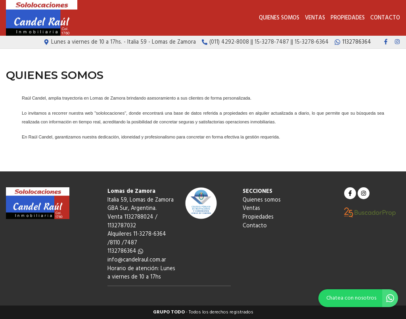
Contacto (385, 18)
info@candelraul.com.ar (136, 260)
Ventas (315, 18)
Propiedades (348, 18)
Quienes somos (279, 18)
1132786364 (125, 251)
